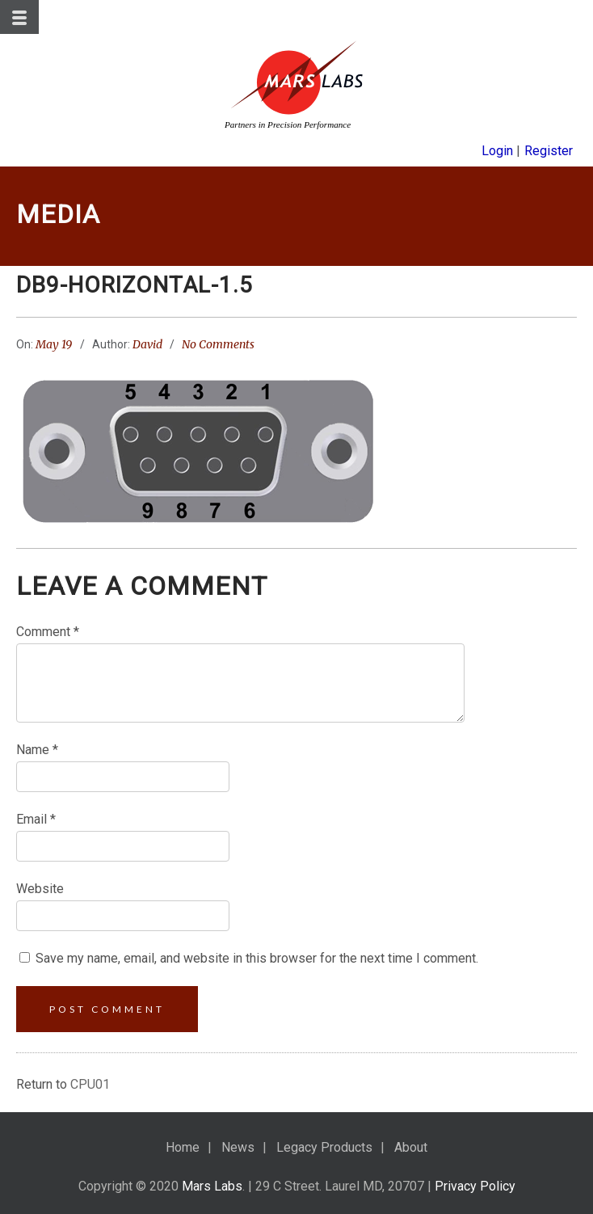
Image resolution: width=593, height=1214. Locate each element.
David (147, 344)
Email (36, 819)
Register (548, 150)
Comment (47, 631)
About (410, 1147)
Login (497, 150)
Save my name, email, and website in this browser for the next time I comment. (257, 958)
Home (183, 1147)
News (237, 1147)
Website (40, 888)
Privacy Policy (475, 1186)
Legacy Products (324, 1147)
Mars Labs (212, 1186)
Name (37, 749)
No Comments (218, 344)
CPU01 (90, 1084)
